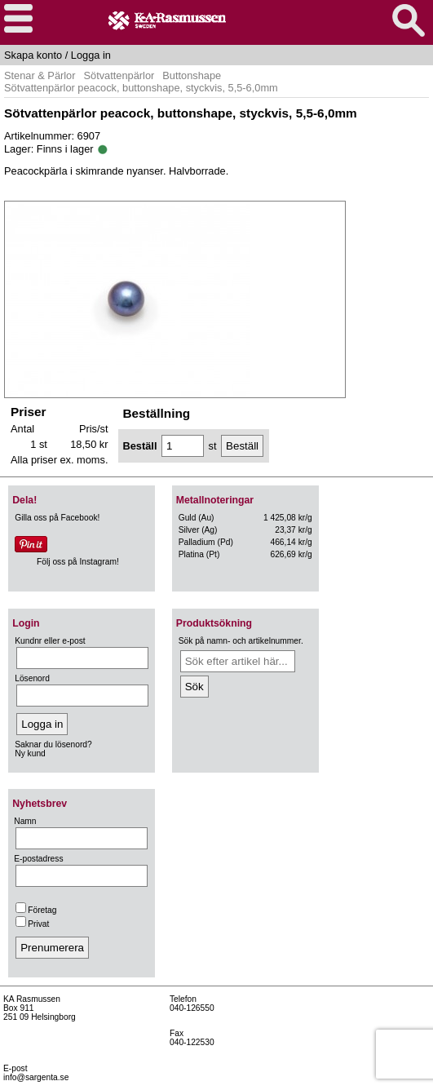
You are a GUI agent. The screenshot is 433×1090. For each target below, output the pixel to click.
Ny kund (30, 753)
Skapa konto (33, 55)
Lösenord (32, 678)
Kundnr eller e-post (50, 640)
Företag (35, 910)
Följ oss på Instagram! (78, 561)
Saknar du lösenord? (53, 744)
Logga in (91, 55)
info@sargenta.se (35, 1077)
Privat (32, 923)
